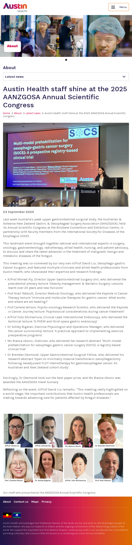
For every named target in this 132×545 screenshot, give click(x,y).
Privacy (46, 501)
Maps (35, 501)
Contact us (21, 501)
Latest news (33, 113)
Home (6, 113)
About (18, 113)
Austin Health (15, 7)
